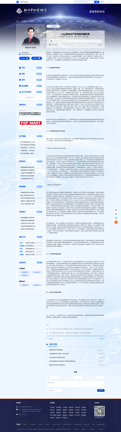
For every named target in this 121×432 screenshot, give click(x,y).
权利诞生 (71, 415)
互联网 (64, 412)
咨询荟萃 (83, 407)
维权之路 (71, 412)
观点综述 (100, 27)
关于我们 (24, 58)
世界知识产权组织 (67, 424)
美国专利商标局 (77, 424)
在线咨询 (36, 58)
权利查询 (65, 417)
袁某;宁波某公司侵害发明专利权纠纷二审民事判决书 (34, 251)
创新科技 (65, 415)
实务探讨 (71, 21)
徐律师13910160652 (27, 407)
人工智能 (65, 407)
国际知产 (32, 21)
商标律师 (47, 424)
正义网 (93, 424)
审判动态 (40, 21)
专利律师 (25, 424)
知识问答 (52, 412)
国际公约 (37, 285)
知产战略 (83, 412)
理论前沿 (47, 21)
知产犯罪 (83, 410)
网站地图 (102, 21)
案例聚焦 (63, 21)
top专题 (77, 412)
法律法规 (24, 272)
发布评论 (101, 390)
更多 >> (39, 67)
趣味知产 (58, 412)
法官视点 (55, 21)
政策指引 (24, 275)
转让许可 (77, 415)
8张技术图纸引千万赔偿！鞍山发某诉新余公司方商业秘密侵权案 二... (34, 245)
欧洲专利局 (86, 424)
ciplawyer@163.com (25, 54)
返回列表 (54, 26)
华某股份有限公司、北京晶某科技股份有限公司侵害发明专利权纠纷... (34, 248)
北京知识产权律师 (56, 424)
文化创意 (58, 415)
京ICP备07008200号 (48, 429)
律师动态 (79, 21)
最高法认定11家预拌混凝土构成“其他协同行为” (34, 254)
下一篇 (102, 339)
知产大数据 (53, 415)
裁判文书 (86, 21)
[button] (29, 127)
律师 (94, 27)
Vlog (61, 41)
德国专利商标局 (101, 424)
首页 (17, 21)
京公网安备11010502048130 (63, 429)
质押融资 (83, 415)
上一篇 (49, 339)
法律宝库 (94, 21)
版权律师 (41, 424)
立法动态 (37, 272)
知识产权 (56, 41)
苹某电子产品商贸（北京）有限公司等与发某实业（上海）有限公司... (34, 242)
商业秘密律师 (33, 424)
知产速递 (24, 21)
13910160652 (22, 2)
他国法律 (24, 285)
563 (101, 44)
